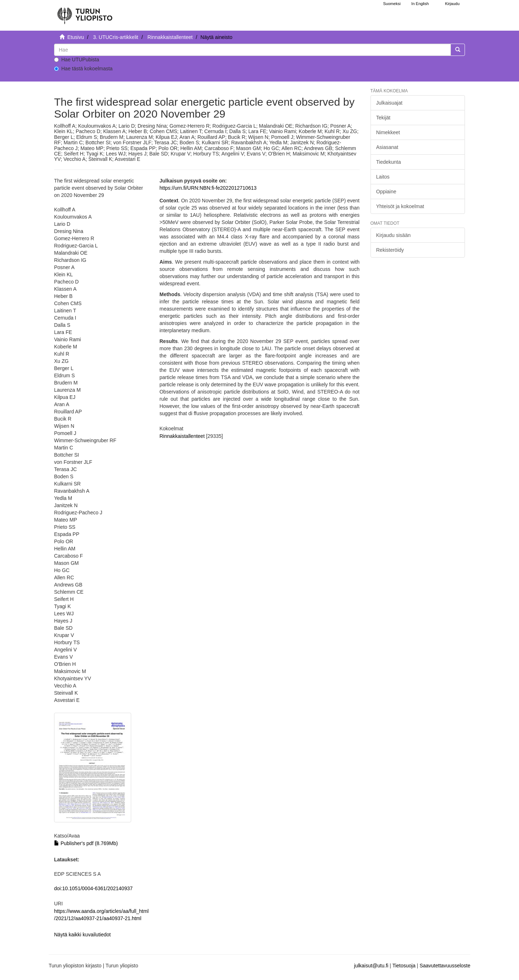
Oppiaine (386, 191)
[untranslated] (252, 50)
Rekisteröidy (390, 250)
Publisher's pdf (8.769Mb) (86, 843)
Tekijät (383, 117)
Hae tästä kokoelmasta (83, 68)
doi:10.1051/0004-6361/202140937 (93, 888)
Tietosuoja (404, 965)
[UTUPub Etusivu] (85, 12)
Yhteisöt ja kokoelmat (400, 206)
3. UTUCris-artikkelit (115, 37)
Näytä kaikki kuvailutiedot (82, 934)
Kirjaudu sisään (393, 235)
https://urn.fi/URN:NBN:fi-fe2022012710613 (207, 188)
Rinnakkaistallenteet (169, 37)
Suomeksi (391, 3)
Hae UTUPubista (76, 59)
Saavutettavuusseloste (445, 965)
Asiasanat (387, 147)
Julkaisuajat (389, 103)
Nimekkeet (388, 132)
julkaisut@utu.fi (371, 965)
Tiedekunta (388, 162)
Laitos (383, 177)
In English (420, 3)
